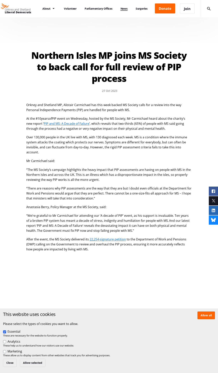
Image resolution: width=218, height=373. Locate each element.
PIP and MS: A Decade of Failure (66, 123)
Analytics (13, 341)
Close (9, 363)
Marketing (14, 351)
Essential (13, 331)
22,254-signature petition (108, 239)
